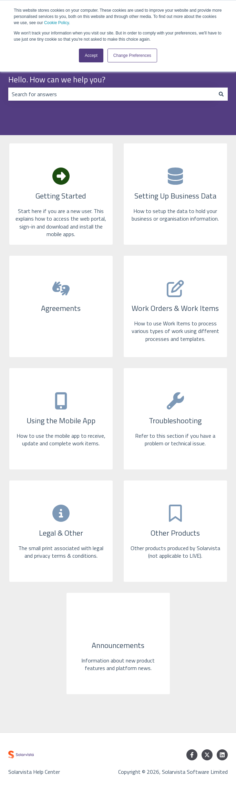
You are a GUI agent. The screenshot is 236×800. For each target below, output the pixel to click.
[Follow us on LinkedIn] (222, 754)
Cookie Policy (56, 22)
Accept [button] (91, 55)
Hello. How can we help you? (56, 79)
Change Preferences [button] (132, 55)
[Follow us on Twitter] (207, 754)
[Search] (221, 94)
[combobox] (111, 94)
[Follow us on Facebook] (191, 754)
